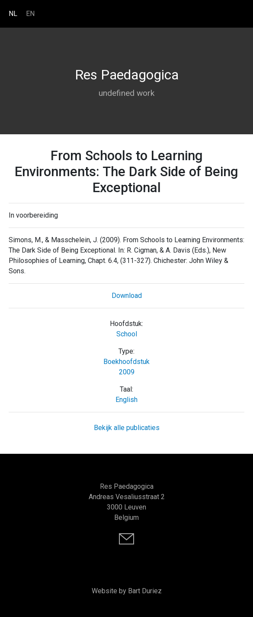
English (126, 400)
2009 (127, 372)
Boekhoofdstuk (126, 362)
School (126, 334)
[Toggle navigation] (240, 13)
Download (127, 295)
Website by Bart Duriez (127, 591)
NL (13, 13)
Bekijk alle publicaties (127, 428)
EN (30, 13)
